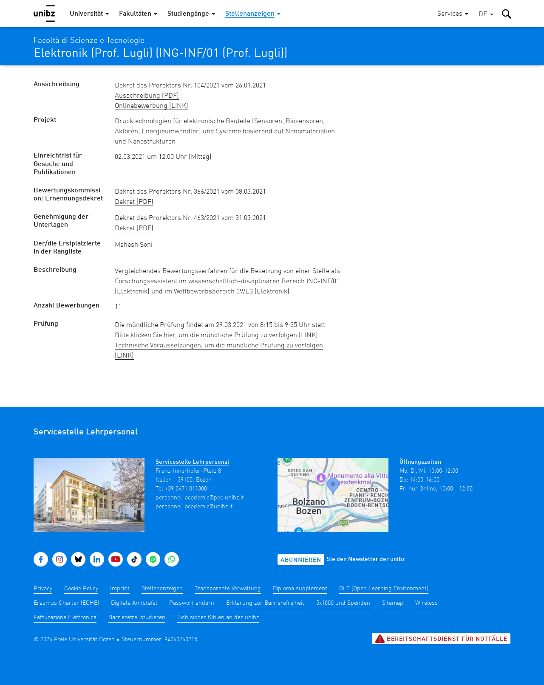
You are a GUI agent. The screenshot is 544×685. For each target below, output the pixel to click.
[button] (486, 14)
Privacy (43, 589)
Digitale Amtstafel (134, 603)
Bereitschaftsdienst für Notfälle (441, 639)
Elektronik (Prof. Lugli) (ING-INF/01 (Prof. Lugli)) (160, 54)
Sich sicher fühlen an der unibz (218, 617)
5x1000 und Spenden (343, 603)
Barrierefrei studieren (136, 617)
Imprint (120, 589)
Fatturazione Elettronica (65, 617)
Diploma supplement (300, 589)
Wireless (426, 603)
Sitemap (392, 603)
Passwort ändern (191, 603)
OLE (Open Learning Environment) (383, 589)
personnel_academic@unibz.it (194, 507)
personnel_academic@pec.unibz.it (200, 498)
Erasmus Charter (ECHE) (66, 603)
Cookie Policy (81, 589)
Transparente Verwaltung (228, 589)
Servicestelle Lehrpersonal (192, 462)
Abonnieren (300, 560)
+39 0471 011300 (186, 489)
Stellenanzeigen (162, 589)
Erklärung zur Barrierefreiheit (265, 603)
